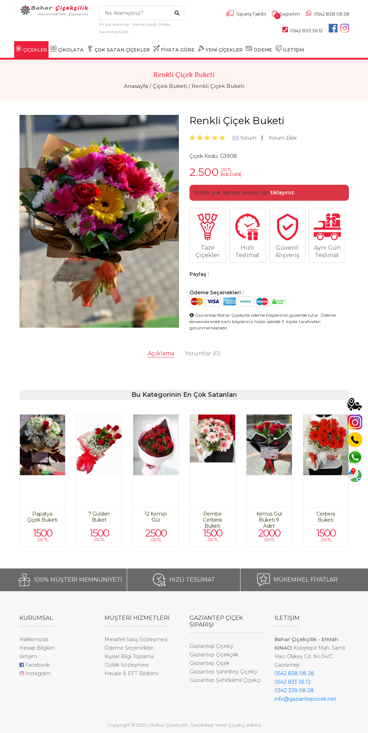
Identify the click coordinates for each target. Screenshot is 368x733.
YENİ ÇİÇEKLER (220, 48)
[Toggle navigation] (23, 25)
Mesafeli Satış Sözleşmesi (136, 639)
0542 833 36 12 (292, 682)
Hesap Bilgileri (37, 648)
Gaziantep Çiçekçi (211, 646)
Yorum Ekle (282, 138)
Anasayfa (136, 86)
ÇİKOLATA (67, 48)
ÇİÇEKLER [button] (31, 48)
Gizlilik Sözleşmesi (126, 665)
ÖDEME (259, 48)
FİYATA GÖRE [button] (173, 48)
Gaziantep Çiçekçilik (213, 654)
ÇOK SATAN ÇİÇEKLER (118, 48)
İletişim (28, 656)
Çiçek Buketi (170, 86)
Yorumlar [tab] (203, 353)
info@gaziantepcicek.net (305, 699)
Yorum (244, 138)
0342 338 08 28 (294, 690)
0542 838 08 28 (294, 673)
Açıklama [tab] (161, 353)
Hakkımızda (34, 639)
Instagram (35, 673)
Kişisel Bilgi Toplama (129, 656)
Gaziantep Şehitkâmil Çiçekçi (225, 680)
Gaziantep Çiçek (209, 663)
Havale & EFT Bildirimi (131, 673)
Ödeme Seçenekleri (129, 648)
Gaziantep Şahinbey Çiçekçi (223, 671)
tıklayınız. (283, 192)
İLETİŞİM (289, 48)
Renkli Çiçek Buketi (218, 86)
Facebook (34, 665)
